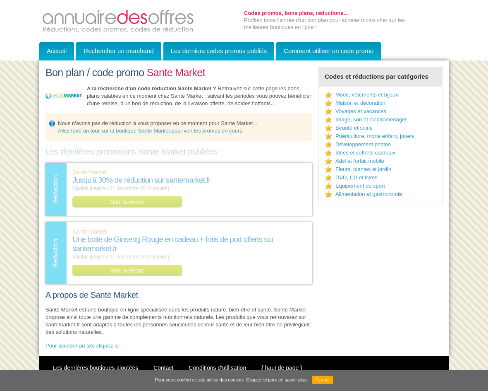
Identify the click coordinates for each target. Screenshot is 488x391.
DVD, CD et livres (356, 177)
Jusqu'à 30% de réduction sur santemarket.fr (141, 180)
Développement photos (363, 144)
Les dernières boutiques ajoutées (95, 367)
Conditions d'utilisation (217, 367)
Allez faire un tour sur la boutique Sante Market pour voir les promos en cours (150, 131)
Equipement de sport (360, 186)
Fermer (322, 379)
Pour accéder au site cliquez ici (82, 346)
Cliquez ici (256, 379)
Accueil (57, 50)
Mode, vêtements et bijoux (366, 95)
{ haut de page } (281, 367)
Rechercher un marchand (118, 50)
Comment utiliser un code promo (328, 50)
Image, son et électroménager (371, 119)
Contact (163, 367)
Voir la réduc (127, 201)
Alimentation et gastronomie (368, 194)
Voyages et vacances (360, 111)
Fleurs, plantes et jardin (363, 169)
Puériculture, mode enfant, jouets (374, 136)
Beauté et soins (354, 128)
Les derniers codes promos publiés (219, 50)
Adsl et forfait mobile (359, 161)
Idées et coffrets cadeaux (365, 153)
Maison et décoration (360, 103)
